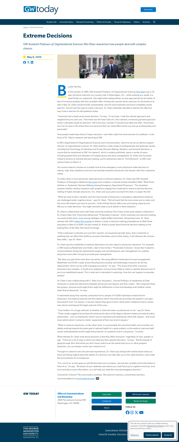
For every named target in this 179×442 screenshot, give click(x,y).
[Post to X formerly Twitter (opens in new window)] (28, 63)
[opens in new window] (128, 414)
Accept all (168, 435)
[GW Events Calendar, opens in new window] (141, 394)
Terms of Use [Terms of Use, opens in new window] (121, 434)
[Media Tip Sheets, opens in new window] (141, 401)
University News (66, 22)
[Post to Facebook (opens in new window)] (25, 63)
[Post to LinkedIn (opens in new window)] (32, 63)
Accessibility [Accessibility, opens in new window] (112, 434)
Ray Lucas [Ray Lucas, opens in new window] (92, 182)
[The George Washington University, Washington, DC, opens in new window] (31, 432)
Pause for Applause (122, 22)
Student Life (51, 22)
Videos (137, 22)
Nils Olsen (141, 92)
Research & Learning (85, 22)
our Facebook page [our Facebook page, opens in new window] (85, 379)
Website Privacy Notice (155, 426)
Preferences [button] (134, 435)
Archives (146, 22)
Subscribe (148, 10)
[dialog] (153, 430)
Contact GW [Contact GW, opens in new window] (103, 434)
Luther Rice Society (83, 221)
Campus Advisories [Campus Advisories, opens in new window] (111, 430)
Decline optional (152, 435)
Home (25, 27)
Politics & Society (104, 22)
